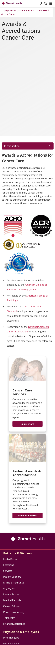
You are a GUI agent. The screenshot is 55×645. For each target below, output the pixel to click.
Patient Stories (11, 594)
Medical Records (12, 600)
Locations (8, 565)
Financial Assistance (14, 623)
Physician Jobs (11, 637)
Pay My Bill (9, 588)
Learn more (27, 424)
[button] (51, 3)
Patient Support (12, 576)
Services (7, 570)
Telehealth (9, 618)
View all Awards (27, 515)
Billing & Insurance (13, 582)
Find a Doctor (10, 559)
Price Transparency (14, 612)
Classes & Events (12, 606)
